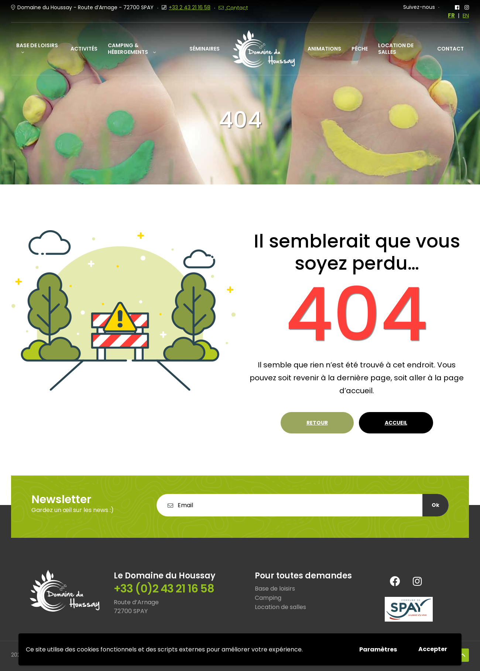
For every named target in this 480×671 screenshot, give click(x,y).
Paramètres (378, 649)
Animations (324, 48)
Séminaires (204, 48)
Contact (450, 48)
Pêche (360, 48)
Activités (84, 48)
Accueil (396, 422)
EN (466, 15)
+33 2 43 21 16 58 (189, 7)
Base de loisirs (37, 45)
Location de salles (396, 49)
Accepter (432, 649)
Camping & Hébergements (128, 49)
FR (451, 15)
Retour (317, 422)
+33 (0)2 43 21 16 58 (164, 588)
